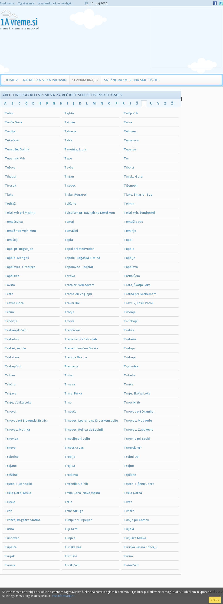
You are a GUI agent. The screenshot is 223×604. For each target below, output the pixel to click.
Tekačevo (12, 140)
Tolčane (70, 203)
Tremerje (71, 366)
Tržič (8, 511)
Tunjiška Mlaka (135, 538)
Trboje (69, 312)
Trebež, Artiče (15, 348)
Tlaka (9, 194)
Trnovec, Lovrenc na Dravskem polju (91, 420)
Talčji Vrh (131, 113)
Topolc (129, 249)
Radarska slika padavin (45, 79)
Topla (68, 240)
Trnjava (10, 393)
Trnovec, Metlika (17, 429)
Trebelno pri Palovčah (80, 339)
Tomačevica (14, 221)
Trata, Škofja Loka (137, 285)
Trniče (128, 384)
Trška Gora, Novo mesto (82, 493)
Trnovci (10, 411)
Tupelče (11, 547)
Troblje (69, 457)
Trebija (129, 348)
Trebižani (12, 357)
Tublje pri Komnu (136, 520)
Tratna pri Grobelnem (140, 294)
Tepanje (130, 149)
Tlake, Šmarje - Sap (138, 194)
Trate (9, 294)
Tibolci (129, 167)
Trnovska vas (74, 447)
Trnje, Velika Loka (18, 402)
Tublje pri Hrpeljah (78, 520)
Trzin (68, 502)
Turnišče (70, 556)
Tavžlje (10, 131)
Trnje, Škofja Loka (137, 393)
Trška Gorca (133, 493)
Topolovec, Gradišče (20, 267)
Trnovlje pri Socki (137, 438)
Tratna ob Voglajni (78, 294)
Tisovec (70, 185)
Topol (128, 240)
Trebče (129, 330)
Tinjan (69, 176)
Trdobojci (131, 321)
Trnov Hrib (132, 402)
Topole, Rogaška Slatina (82, 258)
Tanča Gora (13, 122)
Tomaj (69, 221)
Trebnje (130, 357)
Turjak (10, 556)
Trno (68, 402)
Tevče (68, 167)
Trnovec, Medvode (138, 420)
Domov (11, 79)
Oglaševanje (26, 3)
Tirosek (10, 185)
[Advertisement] (187, 38)
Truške (10, 502)
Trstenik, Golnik (76, 484)
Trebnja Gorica (75, 357)
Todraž (10, 203)
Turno (128, 556)
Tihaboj (10, 176)
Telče (68, 140)
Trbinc (10, 312)
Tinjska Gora (133, 176)
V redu (214, 600)
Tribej (68, 375)
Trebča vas (72, 330)
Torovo (69, 276)
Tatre (128, 122)
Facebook (215, 3)
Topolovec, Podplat (78, 267)
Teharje (70, 131)
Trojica (69, 466)
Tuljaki (129, 529)
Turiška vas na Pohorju (140, 547)
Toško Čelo (132, 276)
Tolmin (129, 203)
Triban (10, 375)
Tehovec (130, 131)
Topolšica (12, 276)
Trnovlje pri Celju (77, 438)
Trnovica (11, 438)
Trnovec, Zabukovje (138, 429)
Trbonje (130, 312)
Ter (126, 158)
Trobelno (12, 457)
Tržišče (129, 511)
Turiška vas (72, 547)
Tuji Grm (70, 529)
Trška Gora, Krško (18, 493)
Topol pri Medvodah (79, 249)
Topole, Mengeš (17, 258)
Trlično (10, 384)
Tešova (10, 167)
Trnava (69, 384)
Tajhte (69, 113)
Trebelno (12, 339)
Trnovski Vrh (133, 447)
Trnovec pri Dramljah (139, 411)
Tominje (130, 231)
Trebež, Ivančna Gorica (81, 348)
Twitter (221, 3)
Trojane (11, 466)
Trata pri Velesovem (79, 285)
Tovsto (10, 285)
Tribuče (129, 375)
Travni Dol (72, 303)
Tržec (128, 502)
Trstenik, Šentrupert (139, 484)
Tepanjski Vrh (15, 158)
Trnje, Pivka (73, 393)
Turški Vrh (71, 565)
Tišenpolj (131, 185)
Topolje (129, 258)
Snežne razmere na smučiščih (131, 79)
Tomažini (71, 231)
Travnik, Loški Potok (138, 303)
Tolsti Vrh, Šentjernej (139, 212)
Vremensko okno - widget (54, 3)
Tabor (9, 113)
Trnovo (10, 447)
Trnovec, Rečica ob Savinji (83, 429)
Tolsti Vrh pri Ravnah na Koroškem (89, 212)
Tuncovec (12, 538)
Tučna (9, 529)
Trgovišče (131, 366)
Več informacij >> (63, 596)
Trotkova (71, 475)
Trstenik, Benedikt (18, 484)
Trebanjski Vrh (15, 330)
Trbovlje (11, 321)
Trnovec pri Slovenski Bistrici (26, 420)
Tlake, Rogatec (75, 194)
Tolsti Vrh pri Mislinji (20, 212)
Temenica (131, 140)
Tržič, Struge (73, 511)
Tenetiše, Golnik (17, 149)
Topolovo (131, 267)
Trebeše (130, 339)
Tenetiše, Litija (75, 149)
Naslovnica (7, 3)
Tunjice (69, 538)
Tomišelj (11, 240)
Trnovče (70, 411)
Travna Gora (14, 303)
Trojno (129, 466)
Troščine (11, 475)
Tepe (68, 158)
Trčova (69, 321)
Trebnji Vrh (13, 366)
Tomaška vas (133, 221)
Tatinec (70, 122)
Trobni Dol (131, 457)
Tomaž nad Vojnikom (20, 231)
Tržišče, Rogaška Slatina (23, 520)
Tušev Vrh (131, 565)
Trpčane (130, 475)
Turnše (10, 565)
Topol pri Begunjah (19, 249)
